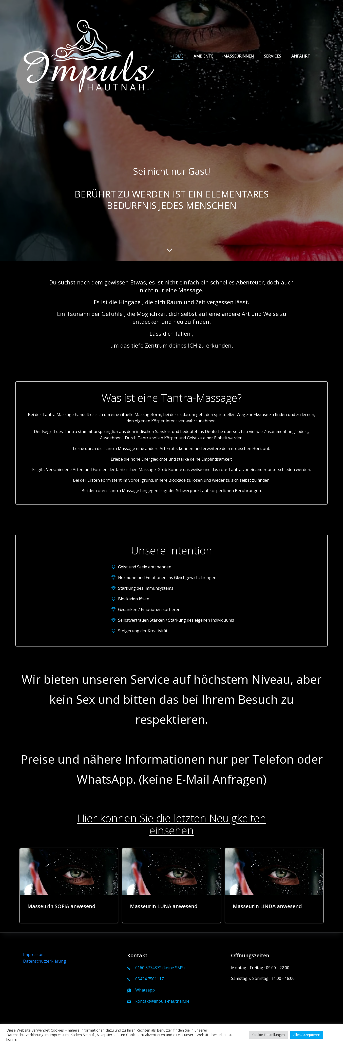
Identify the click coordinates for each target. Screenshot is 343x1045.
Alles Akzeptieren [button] (306, 1034)
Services (272, 56)
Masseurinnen (238, 56)
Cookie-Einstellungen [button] (268, 1034)
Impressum (34, 954)
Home (177, 56)
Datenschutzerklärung (44, 961)
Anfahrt (300, 56)
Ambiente (203, 56)
